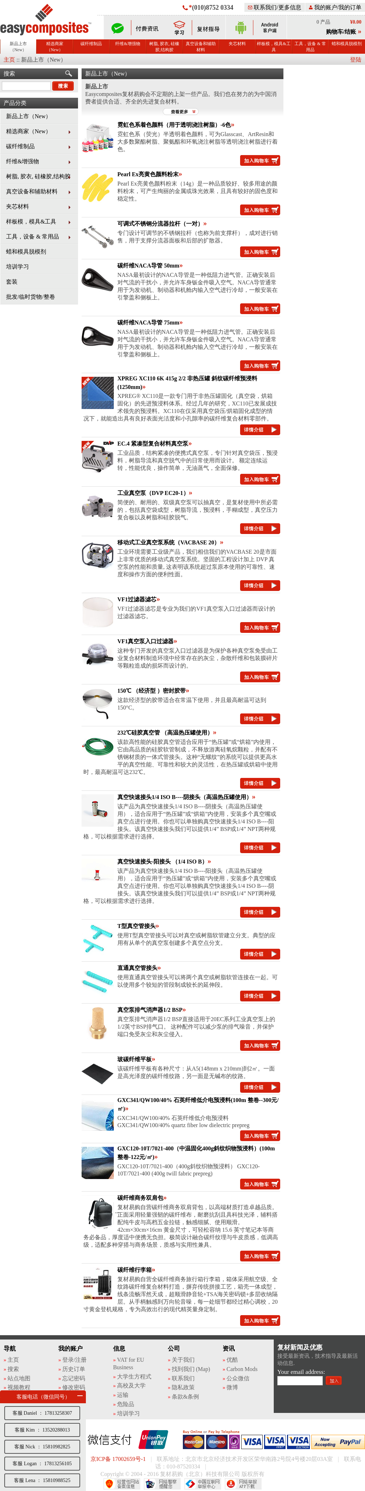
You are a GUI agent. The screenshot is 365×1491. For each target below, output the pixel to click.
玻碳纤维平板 (134, 1059)
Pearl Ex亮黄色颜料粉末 (148, 174)
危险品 (125, 1404)
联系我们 (183, 1378)
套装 (12, 282)
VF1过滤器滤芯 (136, 599)
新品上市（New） (18, 46)
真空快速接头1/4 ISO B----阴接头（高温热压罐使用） (184, 797)
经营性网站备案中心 (121, 1484)
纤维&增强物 (127, 43)
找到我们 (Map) (191, 1369)
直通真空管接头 (137, 968)
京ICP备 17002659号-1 (118, 1459)
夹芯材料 (237, 43)
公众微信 (238, 1378)
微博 (232, 1387)
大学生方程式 (134, 1377)
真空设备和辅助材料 (201, 46)
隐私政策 (183, 1387)
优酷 (232, 1360)
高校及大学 (131, 1385)
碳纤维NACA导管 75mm (148, 322)
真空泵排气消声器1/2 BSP (149, 1010)
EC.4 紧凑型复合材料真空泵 (152, 444)
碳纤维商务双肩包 (140, 1198)
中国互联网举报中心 (202, 1484)
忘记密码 (73, 1378)
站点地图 (19, 1378)
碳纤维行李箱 (134, 1270)
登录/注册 (74, 1360)
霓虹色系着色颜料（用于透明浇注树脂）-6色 (174, 125)
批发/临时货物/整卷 (30, 297)
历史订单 (73, 1369)
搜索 (9, 74)
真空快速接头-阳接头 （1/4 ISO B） (162, 861)
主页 (9, 60)
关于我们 (183, 1360)
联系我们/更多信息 (274, 7)
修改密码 (73, 1387)
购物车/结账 (341, 32)
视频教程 (19, 1387)
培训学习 (17, 267)
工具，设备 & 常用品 (310, 46)
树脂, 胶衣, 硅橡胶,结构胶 (164, 46)
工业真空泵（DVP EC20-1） (153, 493)
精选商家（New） (54, 46)
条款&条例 (185, 1397)
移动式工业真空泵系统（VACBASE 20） (168, 542)
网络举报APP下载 (243, 1484)
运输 (122, 1395)
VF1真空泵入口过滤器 (145, 641)
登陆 (355, 60)
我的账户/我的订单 (335, 7)
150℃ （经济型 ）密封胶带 (151, 691)
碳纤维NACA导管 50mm (148, 266)
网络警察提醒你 (162, 1484)
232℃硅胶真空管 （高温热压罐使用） (165, 733)
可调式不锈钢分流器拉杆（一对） (160, 224)
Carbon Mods (242, 1369)
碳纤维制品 (91, 43)
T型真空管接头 (136, 926)
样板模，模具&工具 (273, 46)
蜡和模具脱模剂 (347, 43)
